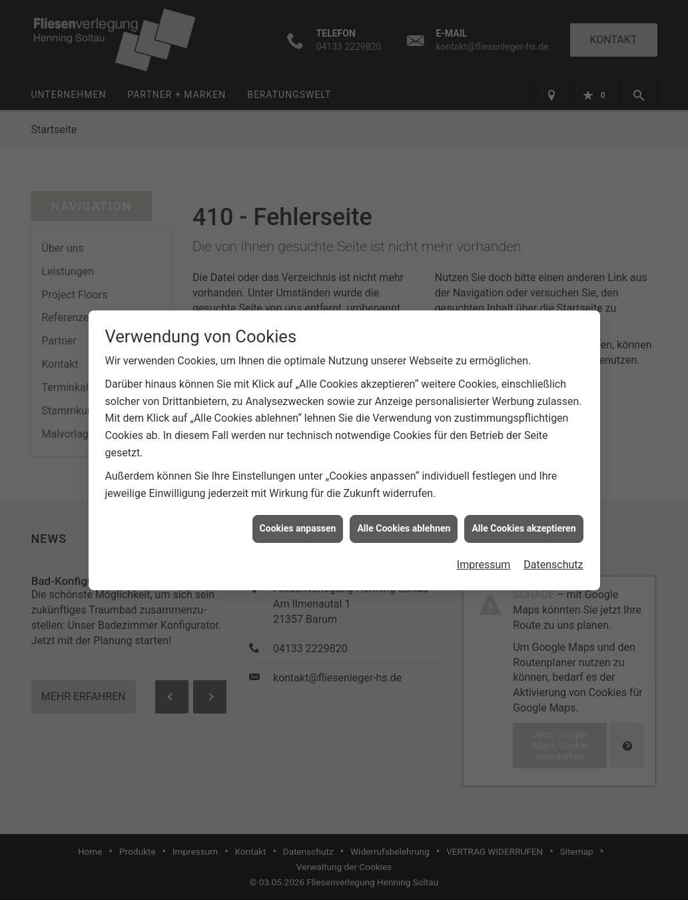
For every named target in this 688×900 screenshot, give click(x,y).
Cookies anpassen (298, 520)
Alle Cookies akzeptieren (523, 520)
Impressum (484, 556)
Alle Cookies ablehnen (403, 520)
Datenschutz (553, 556)
